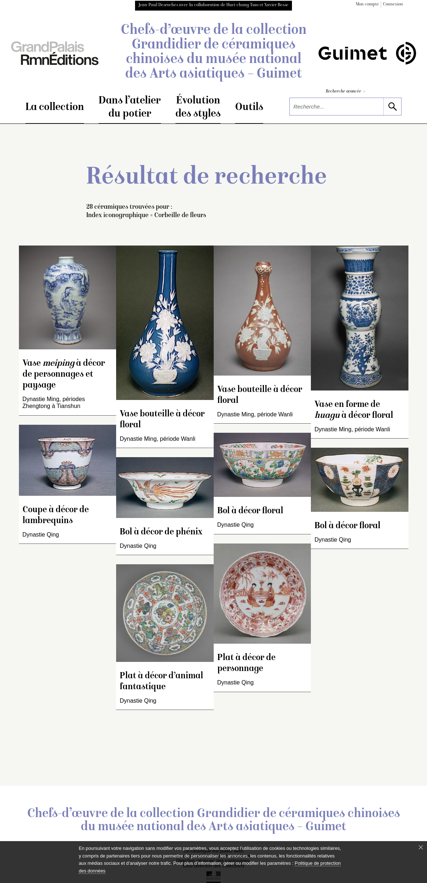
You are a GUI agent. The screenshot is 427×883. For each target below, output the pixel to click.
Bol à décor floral (250, 511)
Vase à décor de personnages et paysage (64, 374)
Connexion (393, 4)
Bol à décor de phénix (161, 532)
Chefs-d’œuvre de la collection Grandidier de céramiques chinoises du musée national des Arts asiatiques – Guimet (214, 52)
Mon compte (367, 4)
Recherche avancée (345, 91)
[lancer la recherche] (392, 106)
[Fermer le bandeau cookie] (420, 847)
